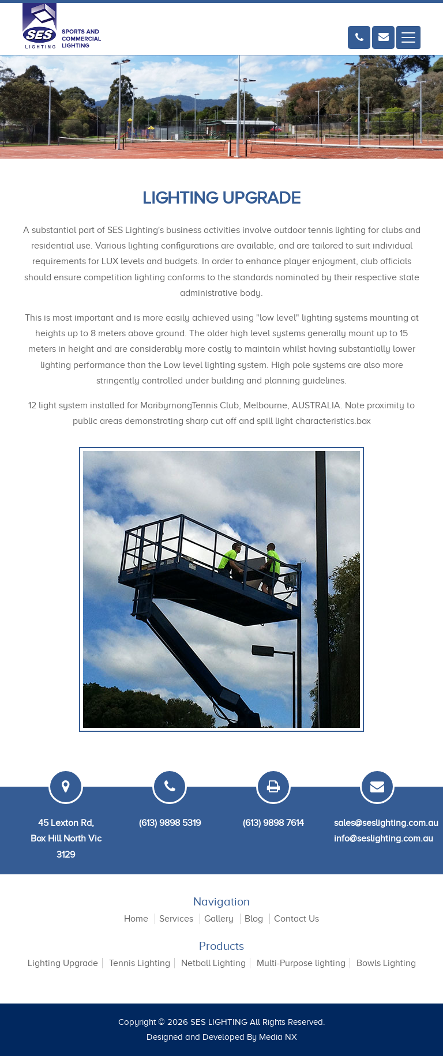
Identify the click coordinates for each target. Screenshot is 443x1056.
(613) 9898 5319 (170, 823)
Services (176, 919)
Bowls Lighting (386, 963)
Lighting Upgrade (63, 963)
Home (136, 919)
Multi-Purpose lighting (301, 963)
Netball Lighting (213, 963)
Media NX (278, 1037)
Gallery (219, 919)
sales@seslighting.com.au (386, 823)
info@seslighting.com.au (383, 838)
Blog (254, 919)
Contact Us (296, 919)
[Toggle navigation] (408, 37)
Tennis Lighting (139, 963)
